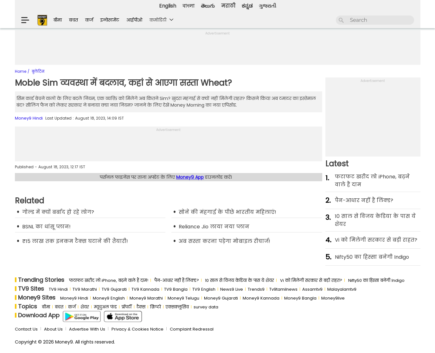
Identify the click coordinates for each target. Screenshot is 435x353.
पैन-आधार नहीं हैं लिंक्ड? (364, 200)
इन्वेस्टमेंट (109, 20)
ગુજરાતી (267, 5)
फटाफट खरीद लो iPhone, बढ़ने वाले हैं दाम (372, 180)
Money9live (333, 298)
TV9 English (203, 289)
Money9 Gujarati (221, 298)
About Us (53, 329)
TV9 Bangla (176, 289)
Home (21, 71)
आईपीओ (134, 20)
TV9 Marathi (85, 289)
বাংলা (188, 5)
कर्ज (89, 20)
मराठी (228, 5)
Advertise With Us (87, 329)
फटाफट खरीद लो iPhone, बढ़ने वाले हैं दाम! (108, 280)
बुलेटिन (38, 71)
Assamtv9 (312, 289)
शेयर (84, 307)
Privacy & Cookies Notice (137, 329)
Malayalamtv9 (341, 289)
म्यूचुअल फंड (105, 307)
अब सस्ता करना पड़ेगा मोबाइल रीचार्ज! (224, 241)
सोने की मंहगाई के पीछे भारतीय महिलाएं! (227, 212)
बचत (73, 20)
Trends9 (256, 289)
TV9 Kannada (145, 289)
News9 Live (231, 289)
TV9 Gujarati (114, 289)
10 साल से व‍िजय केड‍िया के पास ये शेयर (375, 220)
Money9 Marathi (146, 298)
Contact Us (26, 329)
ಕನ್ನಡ (247, 5)
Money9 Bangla (300, 298)
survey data (206, 307)
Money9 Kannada (261, 298)
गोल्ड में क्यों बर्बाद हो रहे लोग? (58, 212)
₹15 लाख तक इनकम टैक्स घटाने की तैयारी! (75, 241)
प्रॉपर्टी (127, 307)
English (167, 5)
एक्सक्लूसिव (177, 307)
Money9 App (190, 177)
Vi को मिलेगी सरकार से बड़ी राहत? (376, 240)
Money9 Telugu (183, 298)
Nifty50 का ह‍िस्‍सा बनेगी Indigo (372, 257)
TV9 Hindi (58, 289)
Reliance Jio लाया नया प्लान (214, 226)
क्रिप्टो (155, 307)
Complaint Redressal (192, 329)
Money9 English (109, 298)
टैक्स (141, 307)
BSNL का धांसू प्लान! (46, 226)
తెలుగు (208, 5)
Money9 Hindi (29, 118)
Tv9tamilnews (283, 289)
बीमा (58, 20)
